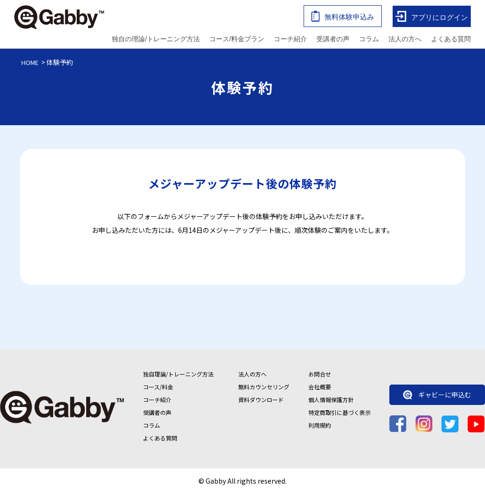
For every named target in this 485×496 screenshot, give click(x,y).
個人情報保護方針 (331, 402)
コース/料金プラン (236, 40)
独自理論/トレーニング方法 (178, 376)
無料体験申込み (342, 17)
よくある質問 (451, 40)
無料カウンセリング (263, 389)
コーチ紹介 (290, 40)
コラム (369, 40)
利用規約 (319, 427)
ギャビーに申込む (437, 397)
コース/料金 (158, 389)
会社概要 (319, 389)
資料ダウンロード (261, 402)
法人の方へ (405, 40)
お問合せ (319, 376)
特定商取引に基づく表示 (339, 415)
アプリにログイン (431, 17)
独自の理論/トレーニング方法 (156, 40)
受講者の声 (333, 40)
